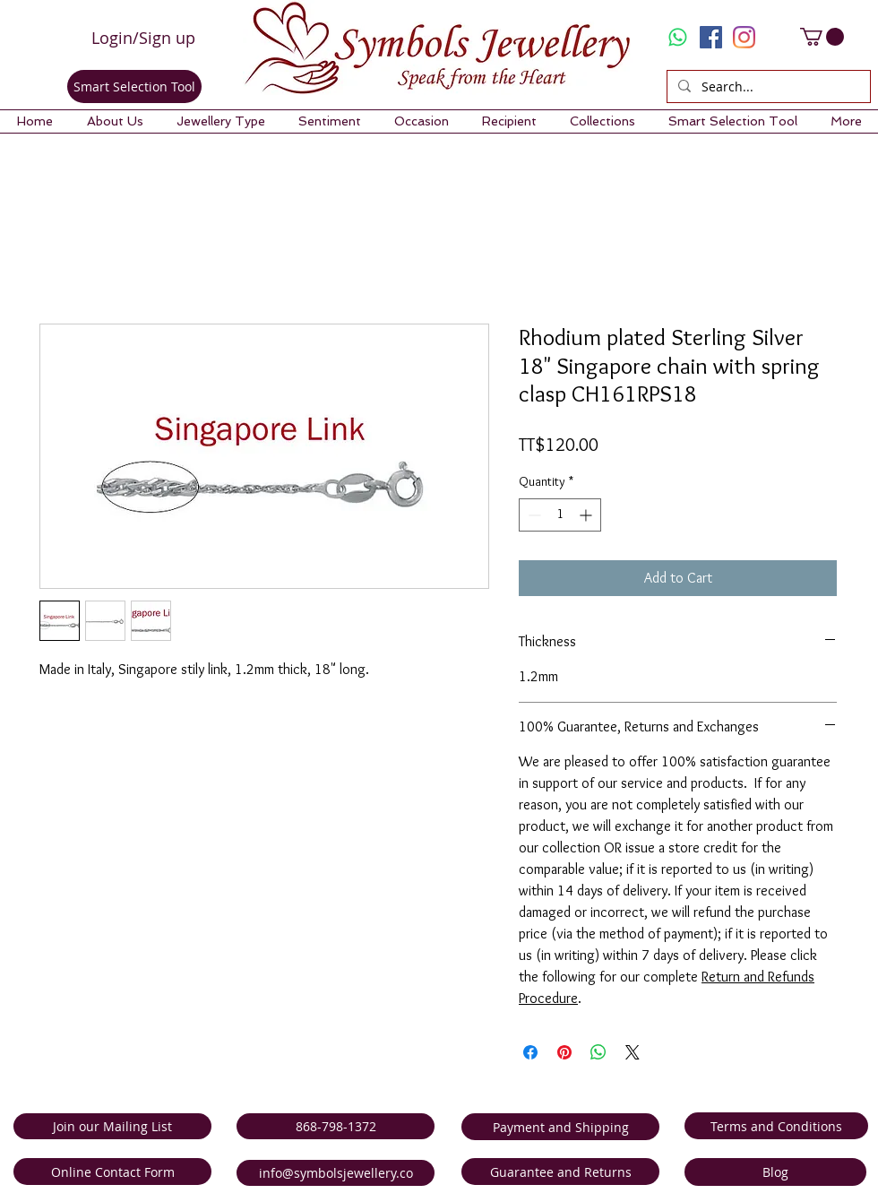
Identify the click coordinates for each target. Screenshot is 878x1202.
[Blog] (775, 1172)
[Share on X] (632, 1052)
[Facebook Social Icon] (711, 37)
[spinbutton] (560, 515)
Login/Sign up (143, 37)
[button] (114, 121)
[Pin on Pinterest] (564, 1052)
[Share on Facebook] (530, 1052)
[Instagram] (744, 37)
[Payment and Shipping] (560, 1126)
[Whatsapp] (678, 37)
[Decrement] (532, 515)
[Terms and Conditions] (776, 1125)
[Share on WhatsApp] (598, 1052)
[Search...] (767, 87)
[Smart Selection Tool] (134, 86)
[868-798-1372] (336, 1126)
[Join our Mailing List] (112, 1126)
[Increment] (587, 515)
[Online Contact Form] (112, 1171)
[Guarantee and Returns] (560, 1171)
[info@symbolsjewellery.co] (336, 1173)
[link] (822, 37)
